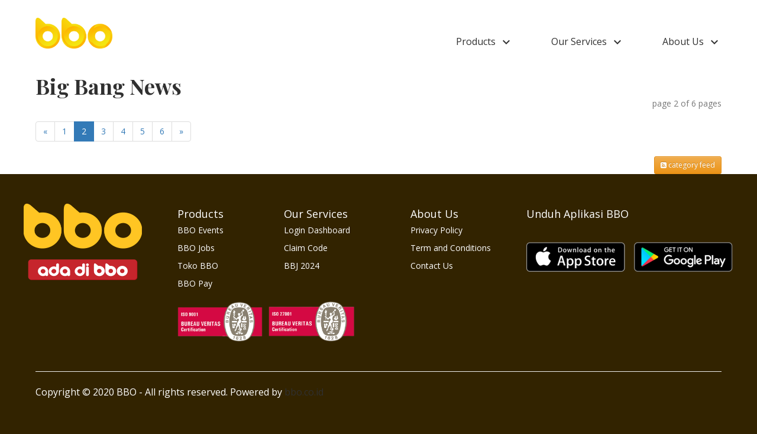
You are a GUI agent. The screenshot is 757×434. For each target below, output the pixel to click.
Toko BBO (197, 265)
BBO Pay (194, 283)
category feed (688, 165)
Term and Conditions (450, 247)
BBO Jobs (196, 247)
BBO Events (200, 230)
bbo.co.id (303, 391)
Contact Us (431, 265)
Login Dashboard (317, 230)
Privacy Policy (436, 230)
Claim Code (306, 247)
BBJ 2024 (301, 265)
